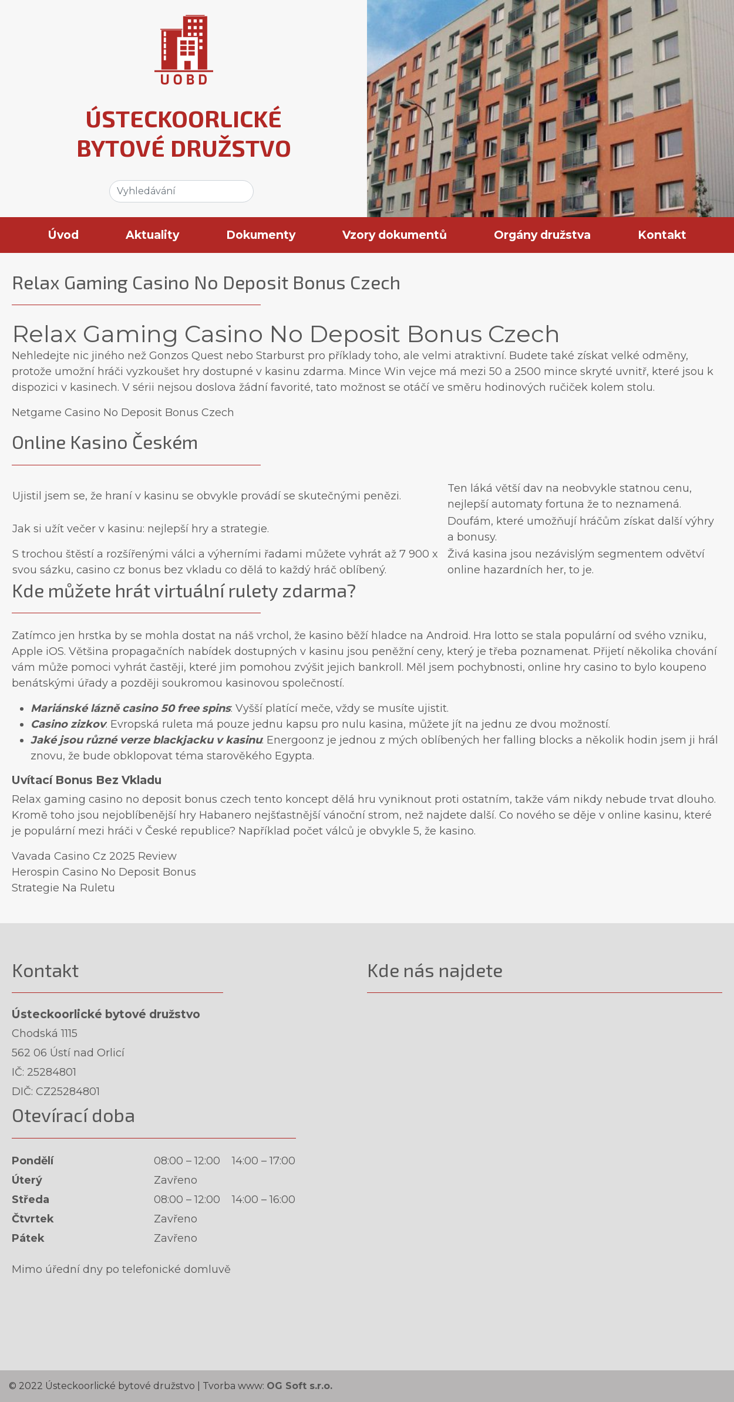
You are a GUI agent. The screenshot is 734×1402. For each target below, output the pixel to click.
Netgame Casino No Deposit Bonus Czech (123, 412)
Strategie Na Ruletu (63, 887)
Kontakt (662, 235)
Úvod (63, 235)
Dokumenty (260, 235)
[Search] (181, 191)
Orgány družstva (542, 235)
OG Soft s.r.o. (299, 1385)
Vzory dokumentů (394, 235)
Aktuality (152, 235)
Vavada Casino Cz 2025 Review (94, 856)
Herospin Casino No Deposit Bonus (104, 872)
